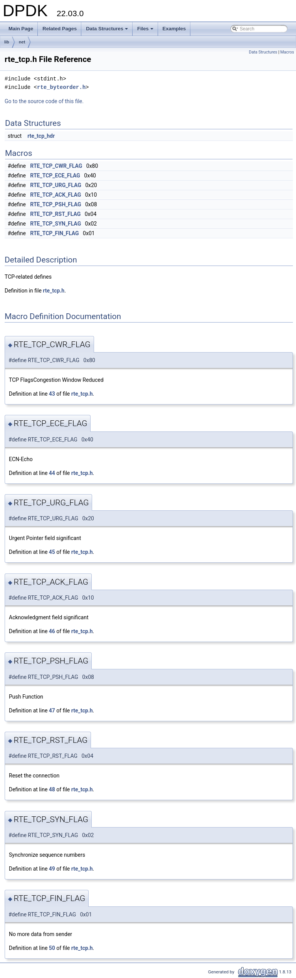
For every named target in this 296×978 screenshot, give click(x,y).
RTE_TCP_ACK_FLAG (55, 195)
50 (52, 948)
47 (52, 710)
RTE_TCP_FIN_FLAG (54, 233)
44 (52, 473)
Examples (174, 29)
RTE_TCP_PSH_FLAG (55, 204)
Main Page (20, 29)
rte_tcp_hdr (41, 136)
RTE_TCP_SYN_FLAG (55, 224)
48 (52, 789)
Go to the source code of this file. (44, 101)
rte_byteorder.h (61, 87)
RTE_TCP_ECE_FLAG (55, 175)
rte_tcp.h (53, 291)
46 (52, 631)
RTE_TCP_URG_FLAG (55, 185)
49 (52, 869)
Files (146, 31)
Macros (287, 52)
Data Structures (107, 31)
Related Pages (59, 29)
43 (52, 394)
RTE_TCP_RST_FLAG (55, 214)
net (22, 42)
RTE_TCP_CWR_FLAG (56, 166)
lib (6, 42)
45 (52, 552)
